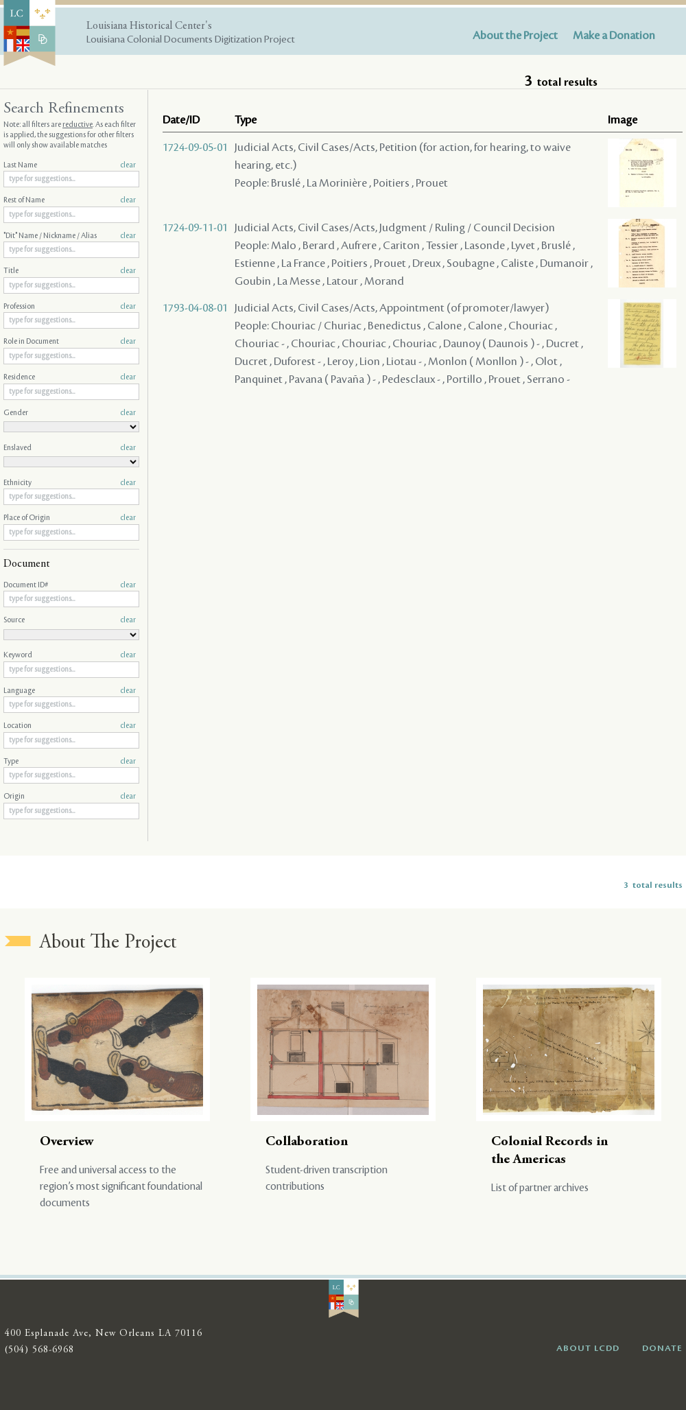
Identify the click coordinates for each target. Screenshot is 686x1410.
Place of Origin (69, 518)
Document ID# (69, 585)
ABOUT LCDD (587, 1348)
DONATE (662, 1348)
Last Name (69, 165)
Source (69, 620)
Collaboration (306, 1142)
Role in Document (69, 341)
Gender (69, 413)
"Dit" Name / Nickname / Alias (69, 236)
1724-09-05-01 (195, 147)
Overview (67, 1142)
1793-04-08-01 (195, 308)
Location (69, 726)
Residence (69, 377)
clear (128, 165)
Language (69, 691)
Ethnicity (69, 483)
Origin (69, 796)
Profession (69, 307)
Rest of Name (69, 200)
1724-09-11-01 (195, 228)
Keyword (69, 655)
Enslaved (69, 448)
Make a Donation (614, 36)
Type (69, 761)
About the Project (515, 36)
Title (69, 271)
